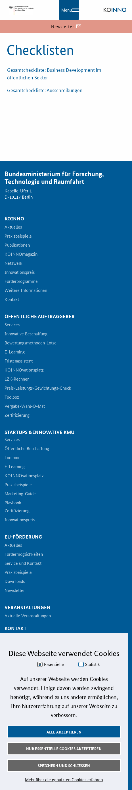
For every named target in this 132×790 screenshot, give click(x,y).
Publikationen (17, 245)
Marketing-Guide (20, 493)
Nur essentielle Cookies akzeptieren (64, 748)
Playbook (13, 502)
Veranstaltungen (28, 607)
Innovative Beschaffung (26, 334)
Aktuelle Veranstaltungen (28, 615)
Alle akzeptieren (64, 732)
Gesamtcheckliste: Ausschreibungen (45, 89)
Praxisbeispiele (18, 236)
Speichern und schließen (64, 765)
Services (12, 324)
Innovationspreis (20, 272)
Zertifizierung (17, 415)
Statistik (92, 664)
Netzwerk (13, 263)
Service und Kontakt (23, 563)
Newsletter (15, 590)
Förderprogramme (21, 281)
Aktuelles (13, 227)
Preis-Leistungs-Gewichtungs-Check (38, 388)
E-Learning (15, 352)
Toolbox (12, 397)
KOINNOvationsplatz (24, 370)
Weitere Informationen (26, 290)
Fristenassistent (19, 361)
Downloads (15, 581)
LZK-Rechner (17, 379)
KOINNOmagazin (21, 254)
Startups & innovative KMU (39, 432)
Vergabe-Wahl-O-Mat (25, 406)
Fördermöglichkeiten (24, 554)
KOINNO (14, 218)
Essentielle (54, 664)
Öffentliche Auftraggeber (40, 316)
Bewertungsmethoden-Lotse (30, 343)
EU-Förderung (23, 536)
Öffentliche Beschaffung (27, 448)
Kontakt (12, 299)
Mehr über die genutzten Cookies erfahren (64, 779)
